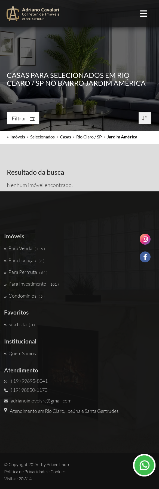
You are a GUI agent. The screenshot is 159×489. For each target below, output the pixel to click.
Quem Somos (20, 353)
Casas (65, 136)
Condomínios (24, 296)
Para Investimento (31, 284)
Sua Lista (19, 324)
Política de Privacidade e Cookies (35, 471)
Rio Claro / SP (89, 136)
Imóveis (17, 136)
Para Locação (24, 260)
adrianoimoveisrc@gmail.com (37, 401)
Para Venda (24, 248)
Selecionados (42, 136)
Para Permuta (25, 272)
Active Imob (58, 464)
